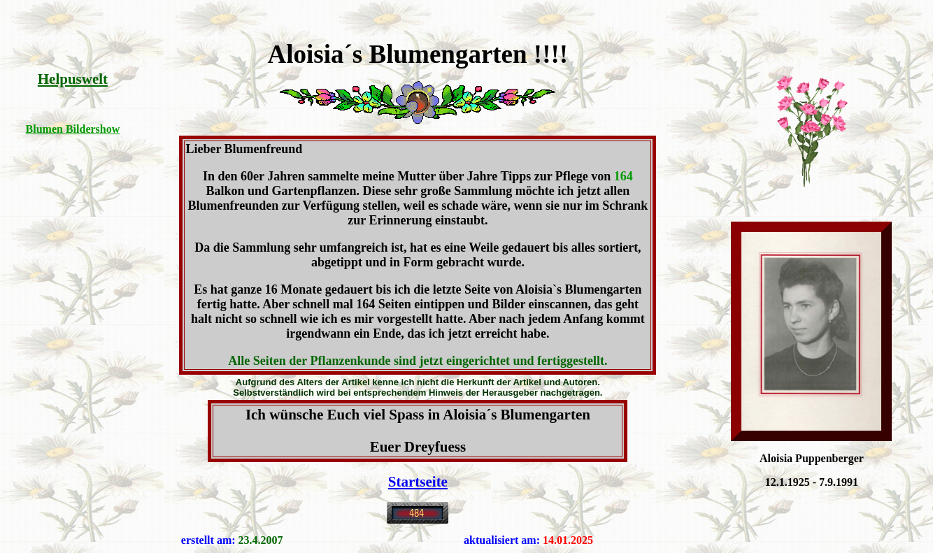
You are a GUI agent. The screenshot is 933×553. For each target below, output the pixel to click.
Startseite (418, 481)
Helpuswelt (73, 79)
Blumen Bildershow (73, 129)
